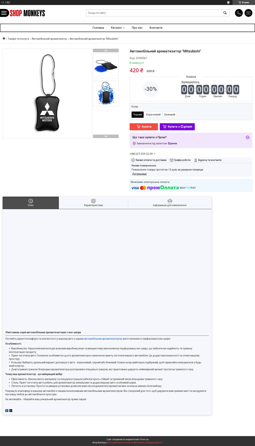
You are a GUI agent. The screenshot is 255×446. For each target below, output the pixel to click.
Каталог (116, 27)
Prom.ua (144, 439)
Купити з (180, 126)
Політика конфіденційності (149, 442)
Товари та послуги (18, 38)
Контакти (156, 27)
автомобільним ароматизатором (103, 338)
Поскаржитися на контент (121, 442)
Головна (98, 27)
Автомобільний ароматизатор (49, 38)
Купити (146, 126)
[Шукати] (225, 13)
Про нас (137, 27)
